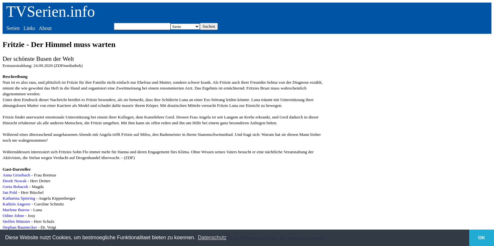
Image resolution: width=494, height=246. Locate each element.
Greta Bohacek (15, 186)
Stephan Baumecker (20, 227)
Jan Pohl (10, 192)
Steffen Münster (16, 221)
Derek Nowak (14, 180)
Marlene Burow (16, 209)
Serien (13, 28)
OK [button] (481, 237)
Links (29, 28)
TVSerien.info (50, 11)
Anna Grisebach (16, 175)
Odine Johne (13, 215)
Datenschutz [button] (212, 237)
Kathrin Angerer (17, 204)
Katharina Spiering (19, 198)
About (45, 28)
